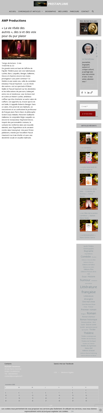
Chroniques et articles (31, 11)
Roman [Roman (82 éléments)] (91, 313)
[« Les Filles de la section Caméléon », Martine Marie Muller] (89, 204)
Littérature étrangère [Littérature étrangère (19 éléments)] (88, 297)
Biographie (50, 11)
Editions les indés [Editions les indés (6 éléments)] (88, 267)
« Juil (50, 405)
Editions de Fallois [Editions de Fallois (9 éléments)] (88, 265)
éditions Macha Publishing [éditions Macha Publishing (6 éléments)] (88, 353)
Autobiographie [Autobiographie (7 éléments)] (88, 249)
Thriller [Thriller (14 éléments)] (92, 329)
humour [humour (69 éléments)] (85, 280)
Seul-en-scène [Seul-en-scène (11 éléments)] (91, 324)
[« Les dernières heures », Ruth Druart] (89, 139)
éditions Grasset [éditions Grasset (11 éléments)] (88, 350)
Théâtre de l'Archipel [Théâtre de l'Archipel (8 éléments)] (89, 341)
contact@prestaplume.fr (13, 376)
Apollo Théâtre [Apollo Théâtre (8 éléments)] (89, 246)
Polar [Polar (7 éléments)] (85, 307)
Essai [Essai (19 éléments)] (84, 276)
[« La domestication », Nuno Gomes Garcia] (89, 226)
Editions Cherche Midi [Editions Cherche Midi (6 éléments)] (88, 260)
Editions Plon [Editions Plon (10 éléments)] (88, 269)
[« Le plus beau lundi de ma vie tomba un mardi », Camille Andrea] (89, 158)
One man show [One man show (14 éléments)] (88, 301)
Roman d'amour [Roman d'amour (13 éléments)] (88, 316)
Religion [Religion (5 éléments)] (83, 314)
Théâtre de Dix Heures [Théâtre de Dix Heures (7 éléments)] (88, 339)
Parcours (74, 11)
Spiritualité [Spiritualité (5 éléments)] (85, 330)
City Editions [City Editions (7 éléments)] (88, 254)
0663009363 (13, 374)
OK (72, 411)
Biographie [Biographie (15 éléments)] (88, 251)
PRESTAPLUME (58, 4)
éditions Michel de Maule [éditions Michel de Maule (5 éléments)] (88, 355)
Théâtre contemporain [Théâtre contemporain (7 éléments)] (88, 336)
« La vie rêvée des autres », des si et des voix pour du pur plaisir (19, 32)
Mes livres (63, 11)
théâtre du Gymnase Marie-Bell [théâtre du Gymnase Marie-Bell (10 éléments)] (88, 347)
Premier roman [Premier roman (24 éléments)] (88, 309)
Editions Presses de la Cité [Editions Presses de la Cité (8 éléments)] (88, 273)
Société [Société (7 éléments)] (82, 327)
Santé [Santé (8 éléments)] (83, 325)
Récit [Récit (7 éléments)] (94, 322)
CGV (55, 372)
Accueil (12, 11)
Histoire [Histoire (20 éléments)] (91, 276)
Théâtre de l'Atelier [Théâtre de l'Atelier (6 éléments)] (89, 343)
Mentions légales (67, 372)
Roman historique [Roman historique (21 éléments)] (88, 319)
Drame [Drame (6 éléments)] (94, 257)
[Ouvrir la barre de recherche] (92, 11)
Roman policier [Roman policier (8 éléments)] (86, 322)
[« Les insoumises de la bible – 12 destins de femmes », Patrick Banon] (89, 180)
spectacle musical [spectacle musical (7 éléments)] (91, 327)
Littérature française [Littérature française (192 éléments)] (88, 289)
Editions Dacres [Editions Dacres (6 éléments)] (89, 262)
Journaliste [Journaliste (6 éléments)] (88, 283)
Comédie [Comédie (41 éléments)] (86, 256)
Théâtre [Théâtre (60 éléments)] (89, 333)
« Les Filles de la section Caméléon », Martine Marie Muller (89, 215)
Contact (85, 11)
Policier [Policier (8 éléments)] (90, 307)
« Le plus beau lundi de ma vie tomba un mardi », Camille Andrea (88, 169)
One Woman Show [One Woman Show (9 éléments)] (88, 304)
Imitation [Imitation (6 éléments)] (94, 280)
